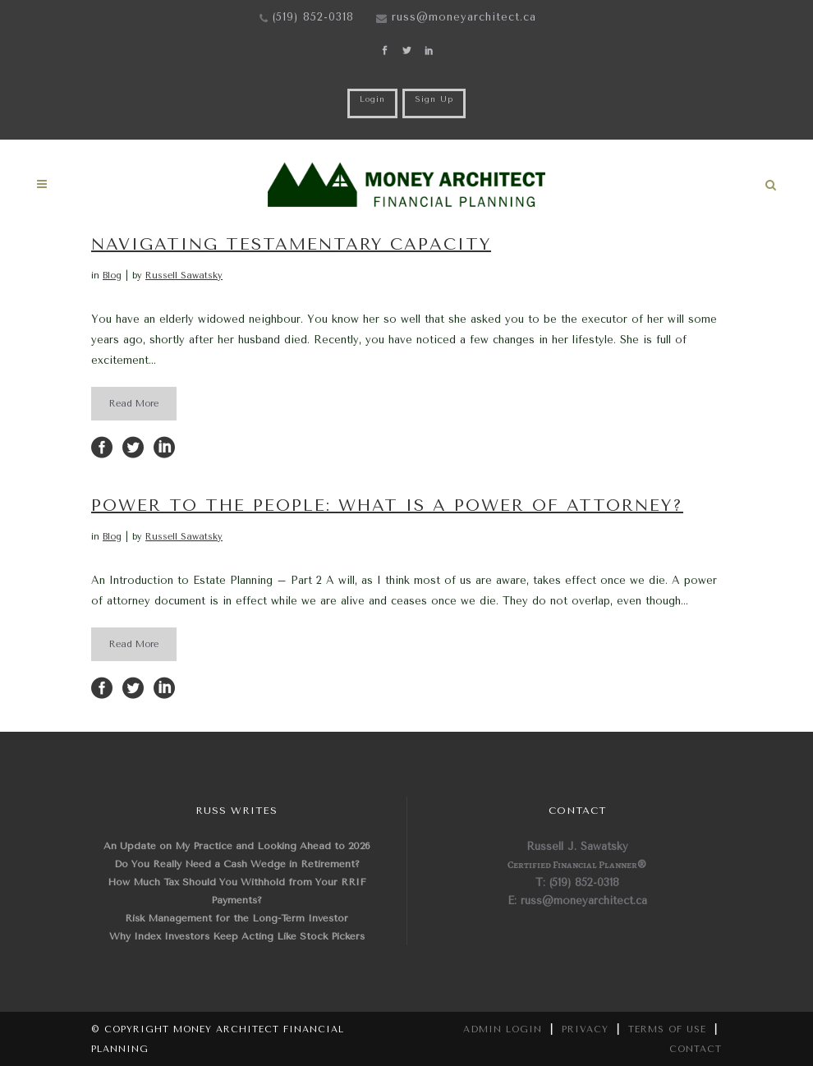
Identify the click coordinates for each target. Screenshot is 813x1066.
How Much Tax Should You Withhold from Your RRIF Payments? (237, 891)
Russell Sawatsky (184, 275)
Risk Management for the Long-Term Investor (236, 918)
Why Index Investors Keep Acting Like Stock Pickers (237, 936)
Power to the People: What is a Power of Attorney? (387, 505)
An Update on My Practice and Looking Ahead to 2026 (236, 846)
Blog (112, 275)
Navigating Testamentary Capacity (291, 244)
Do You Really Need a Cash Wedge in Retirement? (237, 864)
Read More (133, 403)
